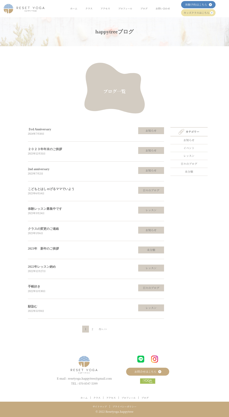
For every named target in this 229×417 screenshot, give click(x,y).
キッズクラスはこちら (198, 12)
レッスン (151, 210)
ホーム (73, 8)
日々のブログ (151, 190)
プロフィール (125, 8)
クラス (89, 8)
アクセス (105, 8)
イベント (188, 148)
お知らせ (151, 131)
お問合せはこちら (147, 372)
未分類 (151, 250)
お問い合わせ (163, 8)
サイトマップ (100, 406)
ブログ (143, 8)
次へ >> (103, 329)
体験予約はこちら (198, 5)
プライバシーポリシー (124, 406)
